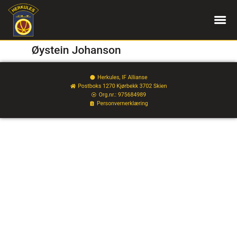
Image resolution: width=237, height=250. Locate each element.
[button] (220, 20)
